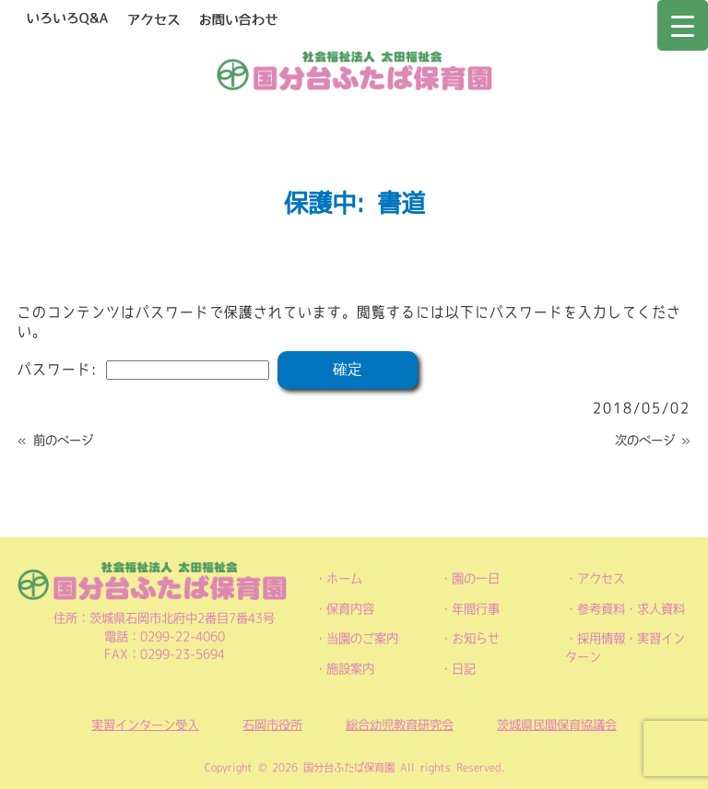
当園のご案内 (362, 638)
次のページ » (652, 440)
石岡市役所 (272, 725)
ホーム (344, 578)
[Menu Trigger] (682, 25)
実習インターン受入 (145, 725)
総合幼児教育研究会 (400, 725)
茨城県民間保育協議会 (557, 725)
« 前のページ (55, 440)
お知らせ (476, 638)
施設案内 (350, 669)
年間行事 (476, 609)
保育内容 (350, 609)
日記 (464, 669)
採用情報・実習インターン (625, 647)
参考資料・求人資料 (631, 609)
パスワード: (143, 369)
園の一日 (476, 578)
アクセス (601, 578)
